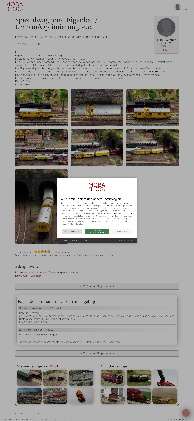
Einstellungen (72, 231)
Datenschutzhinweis (79, 240)
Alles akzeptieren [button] (97, 231)
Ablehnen (122, 231)
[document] (97, 213)
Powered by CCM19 (126, 240)
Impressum (65, 240)
